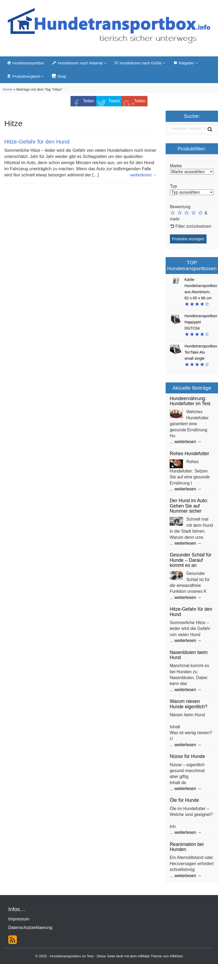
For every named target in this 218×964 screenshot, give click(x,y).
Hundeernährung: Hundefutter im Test (190, 401)
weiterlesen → (143, 175)
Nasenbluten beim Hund (189, 655)
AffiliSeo (176, 956)
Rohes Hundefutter (189, 453)
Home (7, 89)
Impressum (18, 919)
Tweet (114, 101)
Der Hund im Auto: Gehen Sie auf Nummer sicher (189, 506)
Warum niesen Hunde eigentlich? (188, 704)
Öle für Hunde (184, 800)
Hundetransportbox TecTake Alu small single (200, 352)
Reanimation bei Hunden (187, 847)
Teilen (88, 101)
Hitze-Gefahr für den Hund (36, 141)
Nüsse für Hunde (187, 756)
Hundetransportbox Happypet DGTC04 (200, 322)
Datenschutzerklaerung (30, 927)
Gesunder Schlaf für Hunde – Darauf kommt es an (190, 560)
